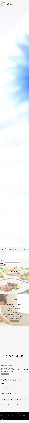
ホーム (2, 416)
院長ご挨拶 (10, 416)
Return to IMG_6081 (6, 4)
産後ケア (18, 416)
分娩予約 (20, 418)
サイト (1, 266)
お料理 (5, 418)
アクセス (17, 418)
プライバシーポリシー (7, 419)
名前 (2, 263)
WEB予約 (24, 418)
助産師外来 (23, 416)
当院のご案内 (6, 416)
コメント (3, 252)
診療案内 (15, 416)
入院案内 (2, 418)
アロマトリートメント (11, 418)
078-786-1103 (5, 368)
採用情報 (2, 419)
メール (2, 264)
